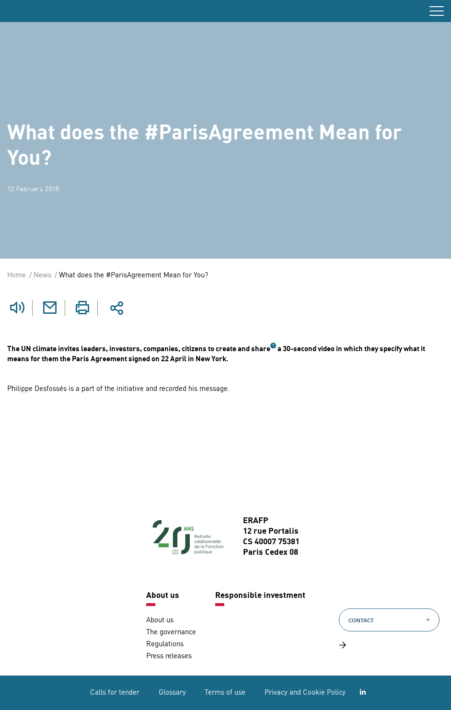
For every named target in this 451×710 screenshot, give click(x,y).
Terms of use (225, 693)
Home (16, 275)
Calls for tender (114, 693)
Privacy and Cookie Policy (305, 693)
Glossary (172, 693)
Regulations (165, 644)
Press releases (169, 656)
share (260, 349)
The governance (171, 632)
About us (162, 596)
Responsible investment (260, 596)
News (42, 275)
